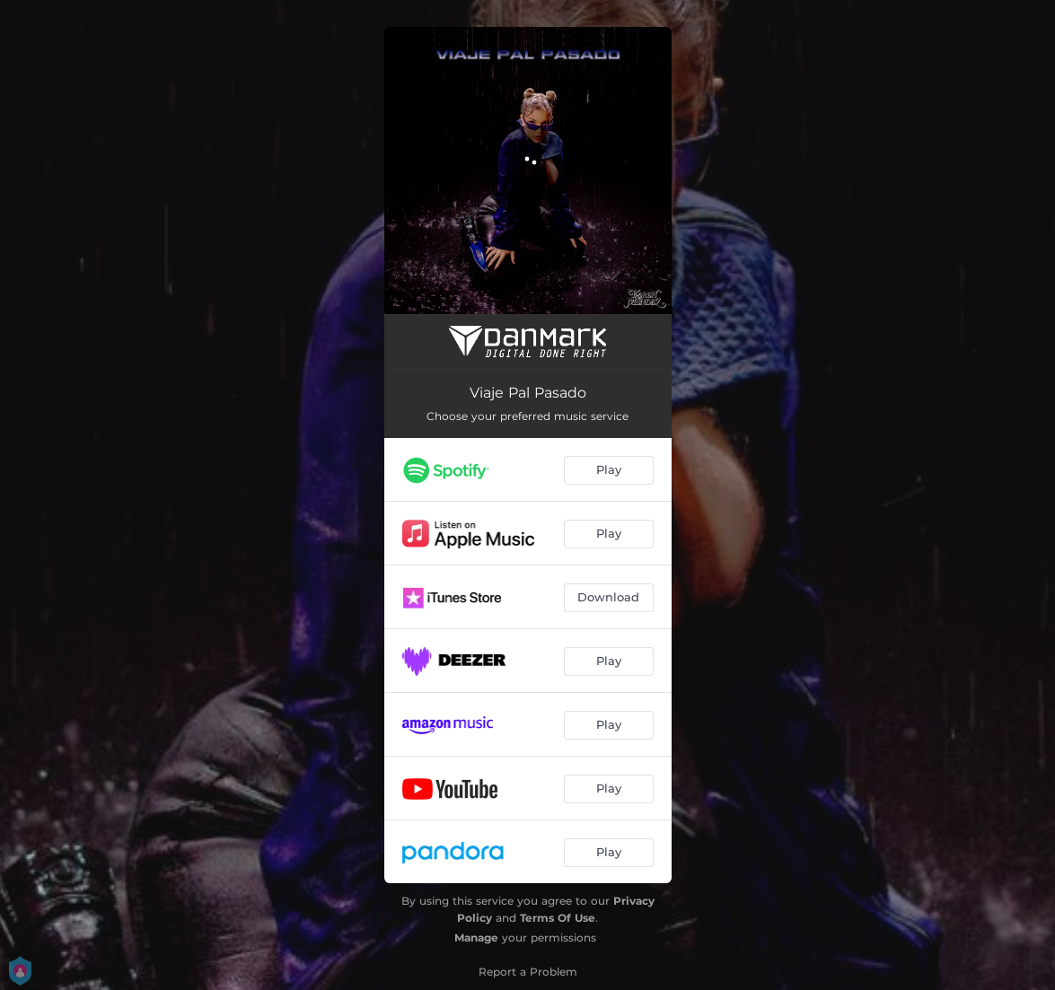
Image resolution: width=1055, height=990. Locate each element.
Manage (476, 937)
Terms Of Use (557, 917)
